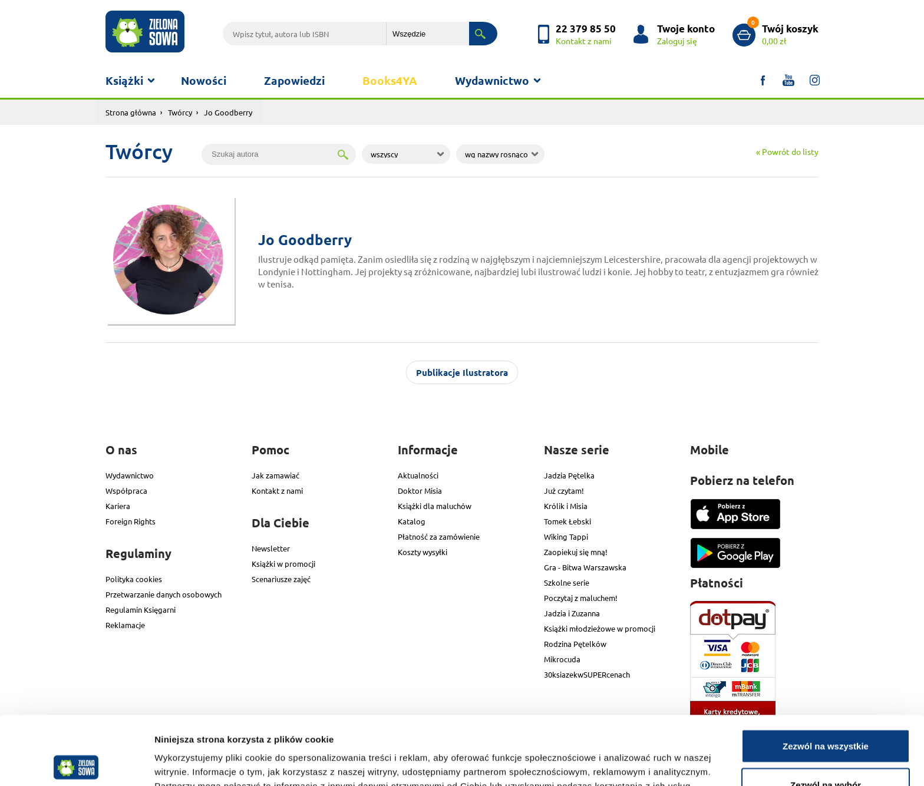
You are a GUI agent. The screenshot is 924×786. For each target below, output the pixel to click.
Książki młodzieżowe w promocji (599, 628)
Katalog (411, 521)
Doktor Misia (420, 491)
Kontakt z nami (277, 491)
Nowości (203, 80)
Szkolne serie (566, 582)
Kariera (117, 506)
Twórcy (180, 112)
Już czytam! (564, 491)
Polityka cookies (133, 579)
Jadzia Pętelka (569, 475)
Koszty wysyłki (422, 552)
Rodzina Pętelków (575, 644)
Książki (124, 80)
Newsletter (271, 548)
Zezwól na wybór (825, 716)
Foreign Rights (130, 521)
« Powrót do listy (787, 151)
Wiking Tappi (566, 536)
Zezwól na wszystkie (826, 677)
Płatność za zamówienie (439, 536)
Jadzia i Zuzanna (572, 613)
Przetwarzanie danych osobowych (163, 594)
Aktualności (418, 475)
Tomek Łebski (567, 521)
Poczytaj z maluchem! (581, 598)
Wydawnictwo (492, 80)
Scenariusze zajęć (281, 579)
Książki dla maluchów (434, 506)
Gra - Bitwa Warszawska (585, 567)
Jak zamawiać (275, 475)
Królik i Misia (566, 506)
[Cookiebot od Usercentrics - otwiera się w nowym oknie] (76, 763)
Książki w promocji (283, 564)
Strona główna (130, 112)
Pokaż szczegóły (628, 756)
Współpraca (126, 491)
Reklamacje (125, 625)
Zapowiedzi (294, 80)
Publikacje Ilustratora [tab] (462, 372)
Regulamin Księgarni (140, 610)
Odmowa (825, 754)
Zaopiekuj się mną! (576, 552)
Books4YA (389, 80)
